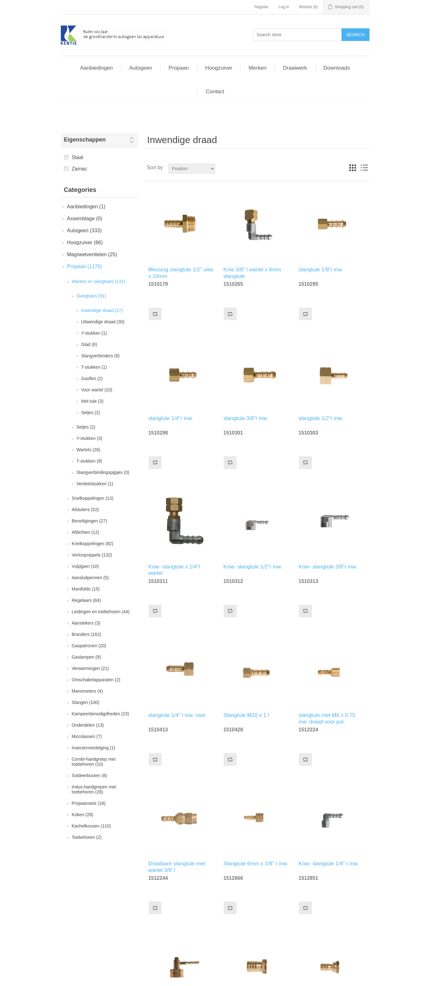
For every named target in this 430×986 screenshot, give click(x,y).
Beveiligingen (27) (89, 520)
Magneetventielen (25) (92, 254)
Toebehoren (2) (87, 837)
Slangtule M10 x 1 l (246, 715)
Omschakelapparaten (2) (96, 679)
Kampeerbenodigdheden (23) (100, 713)
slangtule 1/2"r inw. (321, 418)
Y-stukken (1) (94, 333)
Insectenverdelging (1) (94, 747)
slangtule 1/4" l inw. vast (176, 715)
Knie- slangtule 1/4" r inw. (329, 864)
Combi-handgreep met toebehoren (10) (94, 762)
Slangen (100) (86, 702)
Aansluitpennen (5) (90, 577)
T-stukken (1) (94, 367)
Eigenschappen (85, 139)
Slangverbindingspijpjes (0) (103, 472)
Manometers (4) (87, 691)
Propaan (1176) (84, 266)
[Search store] (298, 34)
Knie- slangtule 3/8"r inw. (328, 567)
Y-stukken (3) (89, 438)
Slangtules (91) (91, 295)
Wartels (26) (88, 449)
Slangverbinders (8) (100, 355)
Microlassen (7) (87, 736)
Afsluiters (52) (85, 509)
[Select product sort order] (192, 169)
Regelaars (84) (86, 600)
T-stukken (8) (89, 461)
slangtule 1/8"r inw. (321, 270)
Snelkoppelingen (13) (92, 498)
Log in (283, 7)
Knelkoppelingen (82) (92, 543)
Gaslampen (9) (86, 657)
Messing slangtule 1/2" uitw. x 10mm (181, 272)
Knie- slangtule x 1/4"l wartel (174, 569)
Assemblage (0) (84, 218)
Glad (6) (89, 344)
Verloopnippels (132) (92, 554)
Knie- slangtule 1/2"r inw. (252, 567)
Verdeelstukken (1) (95, 483)
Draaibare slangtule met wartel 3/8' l (176, 866)
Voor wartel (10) (96, 389)
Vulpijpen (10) (85, 566)
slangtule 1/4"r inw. (170, 418)
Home (71, 119)
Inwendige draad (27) (102, 310)
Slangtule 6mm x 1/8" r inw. (255, 864)
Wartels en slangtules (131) (98, 281)
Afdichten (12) (85, 532)
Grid (353, 168)
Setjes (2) (90, 412)
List (364, 168)
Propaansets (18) (89, 803)
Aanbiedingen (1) (86, 206)
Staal (77, 157)
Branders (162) (86, 634)
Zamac (79, 168)
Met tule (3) (92, 401)
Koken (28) (82, 814)
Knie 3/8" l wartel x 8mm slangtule (252, 272)
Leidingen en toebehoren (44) (101, 611)
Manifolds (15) (86, 588)
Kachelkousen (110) (91, 825)
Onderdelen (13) (88, 725)
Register (262, 7)
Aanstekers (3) (86, 623)
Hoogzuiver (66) (85, 242)
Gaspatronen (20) (89, 645)
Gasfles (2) (92, 378)
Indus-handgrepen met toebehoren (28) (94, 789)
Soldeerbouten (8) (89, 775)
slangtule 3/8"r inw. (245, 418)
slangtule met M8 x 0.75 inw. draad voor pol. (327, 717)
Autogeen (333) (84, 230)
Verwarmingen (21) (90, 668)
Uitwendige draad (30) (103, 321)
